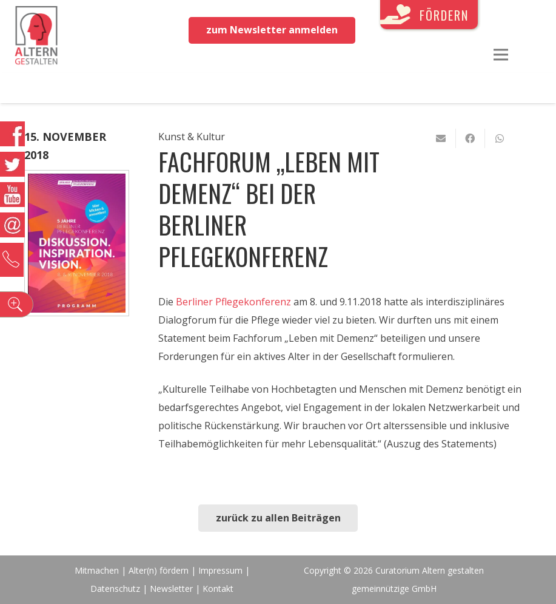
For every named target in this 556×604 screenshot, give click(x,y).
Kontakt (218, 588)
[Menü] (501, 54)
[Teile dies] (470, 138)
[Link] (36, 36)
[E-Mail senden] (441, 138)
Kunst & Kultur (191, 136)
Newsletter (172, 588)
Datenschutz (115, 588)
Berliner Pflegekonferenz (233, 301)
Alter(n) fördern (159, 570)
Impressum (220, 570)
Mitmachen (97, 570)
